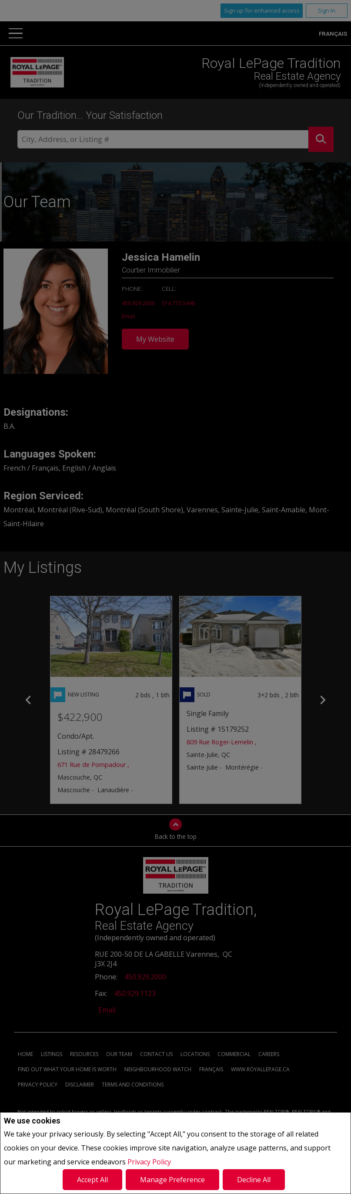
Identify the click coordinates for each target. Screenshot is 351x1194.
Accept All (92, 1179)
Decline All (254, 1179)
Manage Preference (172, 1179)
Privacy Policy (149, 1162)
